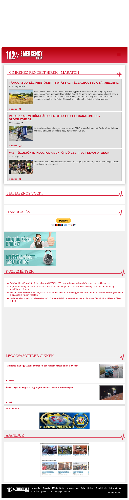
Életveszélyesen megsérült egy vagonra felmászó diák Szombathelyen (39, 387)
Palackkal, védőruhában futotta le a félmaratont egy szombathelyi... (54, 117)
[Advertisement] (64, 23)
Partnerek (12, 408)
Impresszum (72, 488)
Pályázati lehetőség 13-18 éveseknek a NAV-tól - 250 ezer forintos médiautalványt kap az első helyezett (60, 283)
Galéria (46, 488)
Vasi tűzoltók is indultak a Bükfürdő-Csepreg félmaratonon (59, 152)
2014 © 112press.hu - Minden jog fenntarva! (50, 491)
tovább (14, 109)
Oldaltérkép (101, 488)
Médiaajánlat (58, 488)
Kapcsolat (35, 488)
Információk (115, 488)
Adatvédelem (87, 488)
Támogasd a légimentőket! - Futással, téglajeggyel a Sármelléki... (64, 82)
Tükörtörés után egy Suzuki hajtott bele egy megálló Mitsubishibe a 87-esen (42, 366)
